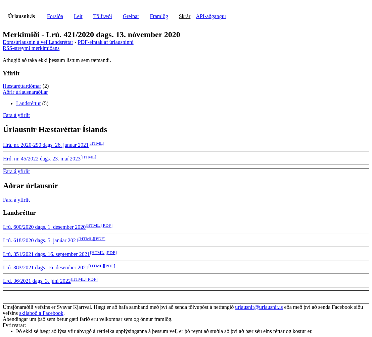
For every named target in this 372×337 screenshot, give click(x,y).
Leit (78, 16)
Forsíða (55, 16)
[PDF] (106, 225)
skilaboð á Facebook (41, 313)
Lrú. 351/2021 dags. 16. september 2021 (46, 254)
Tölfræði (102, 16)
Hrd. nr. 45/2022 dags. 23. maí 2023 (42, 158)
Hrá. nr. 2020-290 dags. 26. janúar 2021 (46, 145)
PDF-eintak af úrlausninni (105, 42)
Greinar (131, 16)
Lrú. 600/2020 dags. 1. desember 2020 (44, 227)
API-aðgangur (211, 16)
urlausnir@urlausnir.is (259, 307)
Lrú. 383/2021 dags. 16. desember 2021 (45, 267)
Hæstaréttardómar (22, 86)
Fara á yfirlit (16, 115)
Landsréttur (28, 103)
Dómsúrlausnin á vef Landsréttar (38, 42)
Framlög (159, 16)
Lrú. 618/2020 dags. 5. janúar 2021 (41, 241)
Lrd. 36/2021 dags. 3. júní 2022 (37, 281)
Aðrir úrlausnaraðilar (25, 92)
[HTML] (96, 143)
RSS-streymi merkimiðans (31, 48)
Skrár (185, 16)
